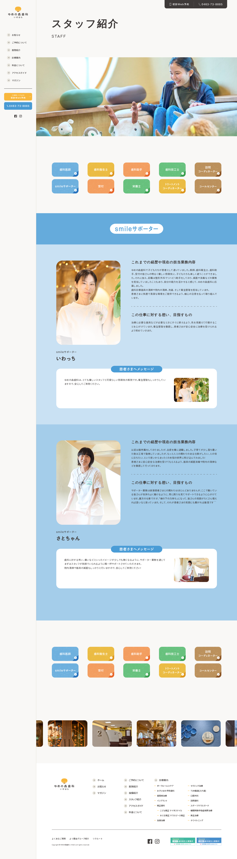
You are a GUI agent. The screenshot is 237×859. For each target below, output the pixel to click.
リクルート (98, 839)
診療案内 (16, 57)
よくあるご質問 (59, 839)
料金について (18, 65)
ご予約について (19, 42)
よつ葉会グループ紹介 (79, 839)
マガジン (16, 80)
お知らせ (16, 35)
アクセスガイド (19, 72)
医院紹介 (16, 50)
